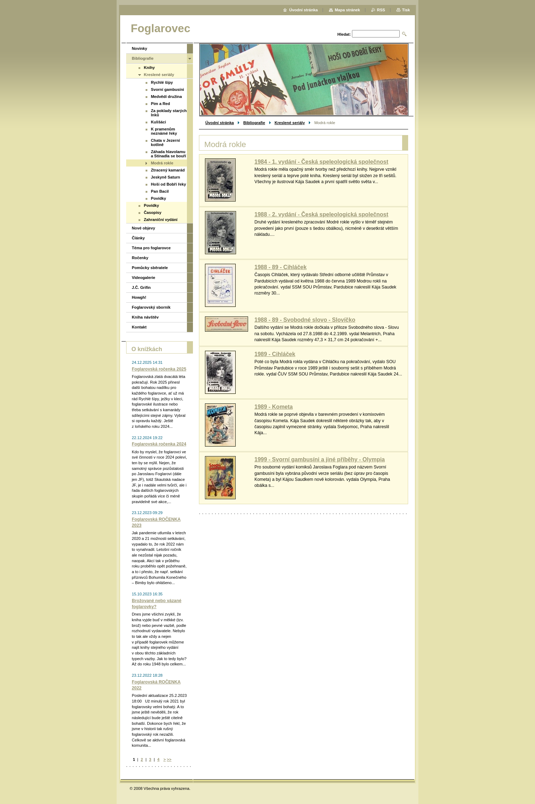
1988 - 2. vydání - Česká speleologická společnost (321, 214)
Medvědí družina (166, 96)
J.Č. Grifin (141, 287)
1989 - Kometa (273, 407)
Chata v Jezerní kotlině (165, 142)
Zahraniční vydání (160, 219)
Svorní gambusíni (167, 89)
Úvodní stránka (219, 123)
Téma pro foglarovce (151, 248)
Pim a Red (160, 103)
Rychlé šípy (162, 82)
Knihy (149, 67)
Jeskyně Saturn (165, 177)
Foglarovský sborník (151, 307)
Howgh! (139, 297)
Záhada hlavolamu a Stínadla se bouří (168, 154)
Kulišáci (158, 122)
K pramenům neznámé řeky (164, 131)
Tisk (406, 10)
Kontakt (139, 327)
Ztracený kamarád (168, 170)
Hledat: (344, 34)
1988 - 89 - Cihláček (280, 267)
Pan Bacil (160, 191)
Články (138, 238)
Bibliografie (254, 123)
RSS (381, 10)
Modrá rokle (162, 163)
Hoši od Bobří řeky (168, 184)
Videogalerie (143, 277)
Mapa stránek (347, 10)
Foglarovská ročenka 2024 (159, 444)
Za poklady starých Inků (169, 113)
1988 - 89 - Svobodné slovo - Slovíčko (304, 320)
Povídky (158, 198)
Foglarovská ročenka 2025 (159, 369)
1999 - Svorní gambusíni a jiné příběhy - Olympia (319, 459)
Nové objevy (143, 228)
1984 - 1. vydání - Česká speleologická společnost (321, 162)
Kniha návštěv (145, 317)
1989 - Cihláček (274, 354)
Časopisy (152, 212)
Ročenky (140, 258)
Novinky (139, 48)
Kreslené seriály (290, 123)
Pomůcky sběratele (150, 268)
